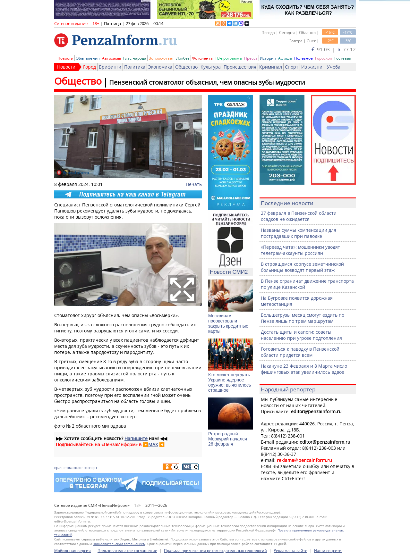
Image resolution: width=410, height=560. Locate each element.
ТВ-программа (228, 58)
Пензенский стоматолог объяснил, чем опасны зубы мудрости (207, 82)
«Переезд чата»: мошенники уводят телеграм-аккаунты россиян (300, 250)
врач (58, 467)
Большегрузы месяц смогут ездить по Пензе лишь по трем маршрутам (302, 318)
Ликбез (183, 58)
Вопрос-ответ (161, 58)
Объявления (88, 58)
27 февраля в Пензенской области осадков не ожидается (299, 216)
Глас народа (134, 58)
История (268, 58)
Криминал (270, 67)
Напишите (136, 438)
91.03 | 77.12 (334, 49)
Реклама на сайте (290, 550)
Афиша (285, 58)
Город (89, 67)
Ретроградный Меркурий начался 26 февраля (227, 439)
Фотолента (202, 58)
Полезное (303, 58)
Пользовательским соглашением (119, 543)
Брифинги (110, 67)
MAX (153, 444)
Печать (194, 184)
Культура (211, 67)
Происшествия (240, 67)
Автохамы (111, 58)
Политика (134, 67)
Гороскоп (323, 58)
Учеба (333, 67)
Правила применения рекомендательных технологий (215, 550)
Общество (186, 67)
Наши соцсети (328, 550)
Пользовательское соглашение (127, 550)
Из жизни (311, 67)
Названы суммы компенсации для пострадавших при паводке (298, 233)
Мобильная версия (72, 550)
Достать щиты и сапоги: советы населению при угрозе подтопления (301, 335)
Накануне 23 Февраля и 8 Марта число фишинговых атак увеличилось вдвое (304, 369)
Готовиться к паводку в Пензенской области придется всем (300, 352)
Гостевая (342, 58)
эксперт (90, 467)
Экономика (160, 67)
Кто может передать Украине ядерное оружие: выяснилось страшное (229, 382)
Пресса (251, 58)
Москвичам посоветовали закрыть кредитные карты (228, 323)
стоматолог (73, 467)
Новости (65, 58)
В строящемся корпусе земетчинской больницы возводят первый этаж (302, 267)
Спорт (291, 67)
